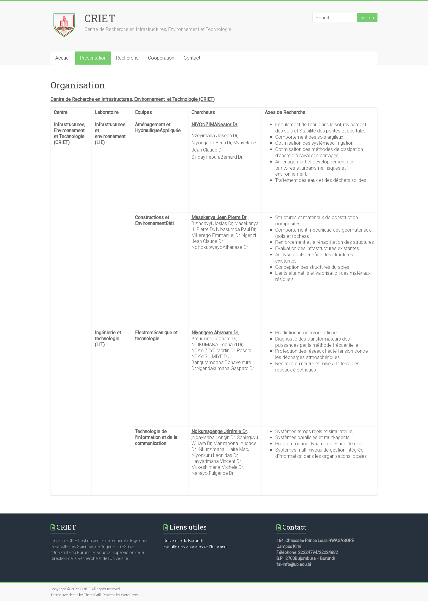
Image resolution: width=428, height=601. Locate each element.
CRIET (100, 18)
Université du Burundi (183, 540)
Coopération (161, 58)
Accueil (62, 58)
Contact (192, 58)
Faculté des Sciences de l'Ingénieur (195, 546)
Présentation (93, 58)
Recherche (127, 58)
